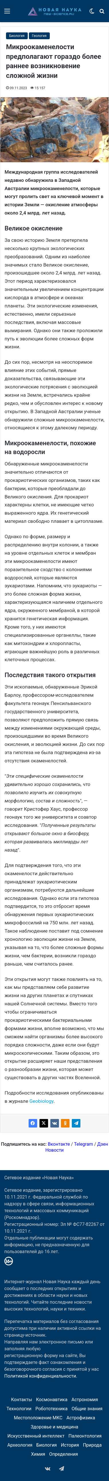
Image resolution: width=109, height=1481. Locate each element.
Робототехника (51, 1408)
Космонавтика (52, 1399)
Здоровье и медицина (54, 1427)
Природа (92, 1445)
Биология (17, 36)
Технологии (19, 1408)
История (70, 1445)
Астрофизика (80, 1417)
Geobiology (41, 1101)
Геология (39, 36)
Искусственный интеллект (35, 1436)
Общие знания (87, 1408)
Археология (20, 1445)
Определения (63, 1454)
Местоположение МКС (38, 1417)
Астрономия (85, 1399)
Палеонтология (85, 1436)
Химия (38, 1454)
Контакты (21, 1399)
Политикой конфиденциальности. (40, 1376)
